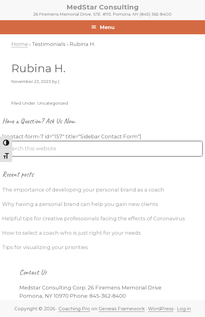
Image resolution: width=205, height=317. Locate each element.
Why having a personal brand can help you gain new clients (80, 204)
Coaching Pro (74, 308)
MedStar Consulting (102, 7)
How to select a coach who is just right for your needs (71, 233)
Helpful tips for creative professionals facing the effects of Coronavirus (93, 218)
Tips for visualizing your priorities (45, 247)
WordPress (160, 308)
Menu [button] (107, 27)
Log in (184, 308)
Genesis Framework (122, 308)
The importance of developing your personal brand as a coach (83, 190)
